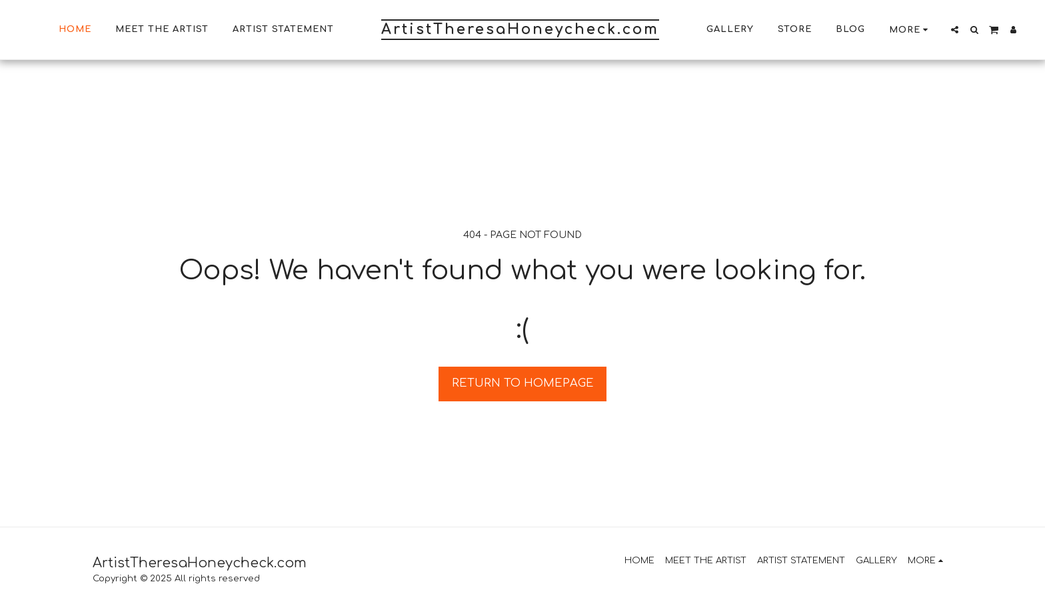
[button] (955, 29)
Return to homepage (523, 383)
